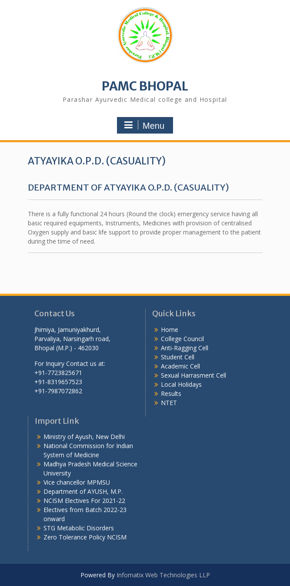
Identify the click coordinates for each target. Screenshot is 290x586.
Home (169, 329)
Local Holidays (181, 384)
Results (171, 393)
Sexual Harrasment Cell (193, 375)
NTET (169, 402)
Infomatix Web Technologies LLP (163, 575)
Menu (143, 125)
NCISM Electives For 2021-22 (84, 500)
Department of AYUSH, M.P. (83, 491)
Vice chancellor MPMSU (76, 482)
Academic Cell (180, 366)
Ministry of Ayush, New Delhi (84, 436)
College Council (182, 339)
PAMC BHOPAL (145, 86)
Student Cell (177, 357)
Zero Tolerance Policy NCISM (85, 537)
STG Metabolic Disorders (78, 528)
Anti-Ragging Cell (184, 348)
